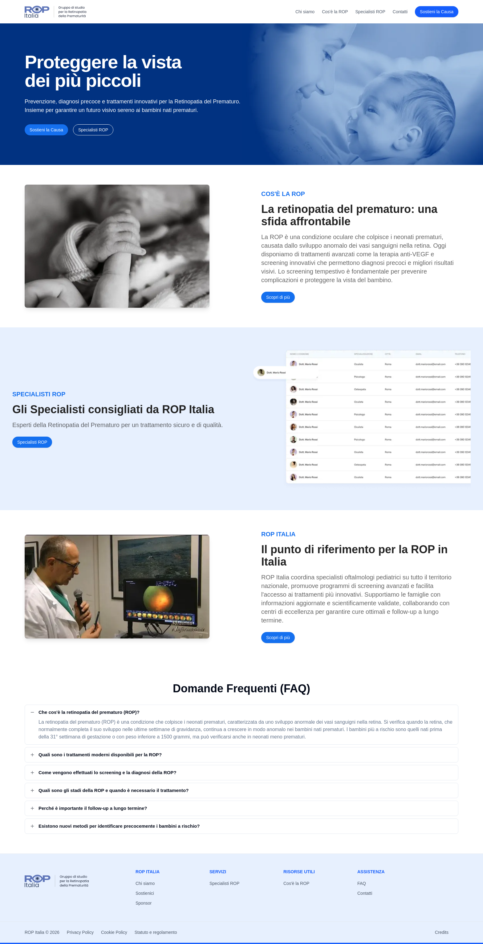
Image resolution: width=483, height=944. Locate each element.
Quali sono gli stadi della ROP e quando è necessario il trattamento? (109, 790)
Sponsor (144, 903)
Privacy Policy (80, 932)
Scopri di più (278, 297)
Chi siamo (305, 11)
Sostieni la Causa (436, 11)
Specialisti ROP (370, 11)
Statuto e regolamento (156, 932)
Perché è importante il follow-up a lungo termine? (88, 808)
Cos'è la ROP (335, 11)
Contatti (400, 11)
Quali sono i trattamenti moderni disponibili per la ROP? (96, 754)
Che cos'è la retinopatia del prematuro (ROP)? (85, 712)
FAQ (361, 883)
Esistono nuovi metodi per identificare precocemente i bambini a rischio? (115, 826)
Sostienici (145, 893)
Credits (441, 932)
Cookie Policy (114, 932)
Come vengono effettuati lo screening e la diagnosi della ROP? (103, 772)
